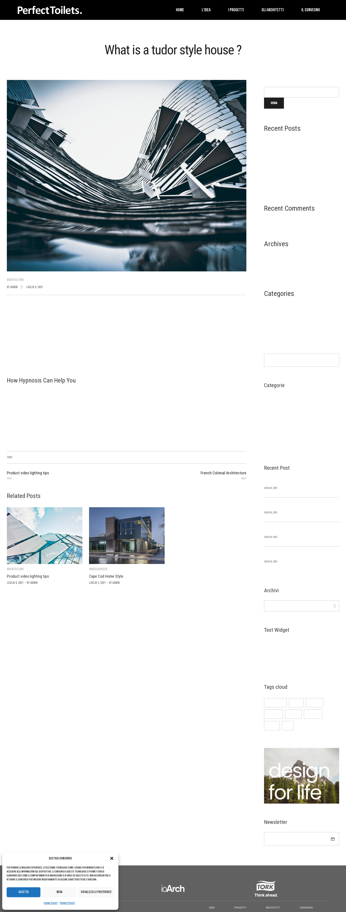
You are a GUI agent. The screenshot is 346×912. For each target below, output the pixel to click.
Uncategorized (274, 334)
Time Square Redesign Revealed (286, 140)
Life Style (271, 327)
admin (13, 287)
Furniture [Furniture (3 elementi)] (273, 714)
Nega (59, 892)
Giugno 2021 (272, 263)
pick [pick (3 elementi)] (287, 725)
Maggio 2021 (272, 270)
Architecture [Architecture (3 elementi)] (275, 702)
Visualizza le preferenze (96, 892)
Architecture (273, 305)
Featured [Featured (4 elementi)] (314, 702)
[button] (112, 858)
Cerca (268, 83)
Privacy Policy (67, 903)
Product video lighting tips (28, 576)
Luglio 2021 (272, 256)
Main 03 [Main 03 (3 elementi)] (272, 725)
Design (268, 312)
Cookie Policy (51, 903)
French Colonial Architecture (285, 185)
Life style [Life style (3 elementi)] (313, 714)
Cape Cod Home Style (278, 151)
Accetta (24, 892)
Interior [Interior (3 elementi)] (293, 714)
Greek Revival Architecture (283, 162)
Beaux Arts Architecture (281, 173)
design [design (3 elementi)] (296, 702)
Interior (270, 320)
